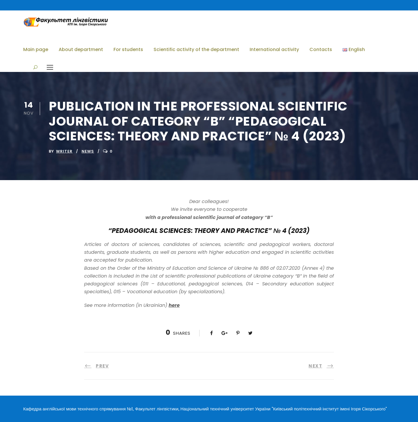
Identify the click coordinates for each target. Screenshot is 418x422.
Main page (35, 49)
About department (81, 49)
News (88, 151)
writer (64, 151)
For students (128, 49)
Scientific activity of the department (196, 49)
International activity (274, 49)
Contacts (320, 49)
